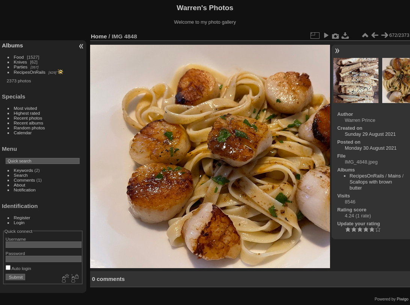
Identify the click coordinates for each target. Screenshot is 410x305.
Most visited (25, 108)
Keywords (23, 170)
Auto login (18, 268)
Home (99, 36)
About (20, 184)
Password (15, 253)
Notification (25, 189)
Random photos (29, 127)
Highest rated (27, 113)
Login (19, 222)
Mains (394, 176)
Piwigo (402, 299)
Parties (21, 66)
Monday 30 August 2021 (370, 148)
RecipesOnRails (29, 72)
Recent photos (28, 117)
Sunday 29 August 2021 (370, 134)
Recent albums (28, 122)
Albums (12, 45)
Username (16, 239)
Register (22, 217)
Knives (20, 61)
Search (21, 175)
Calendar (23, 132)
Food (19, 57)
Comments (24, 180)
